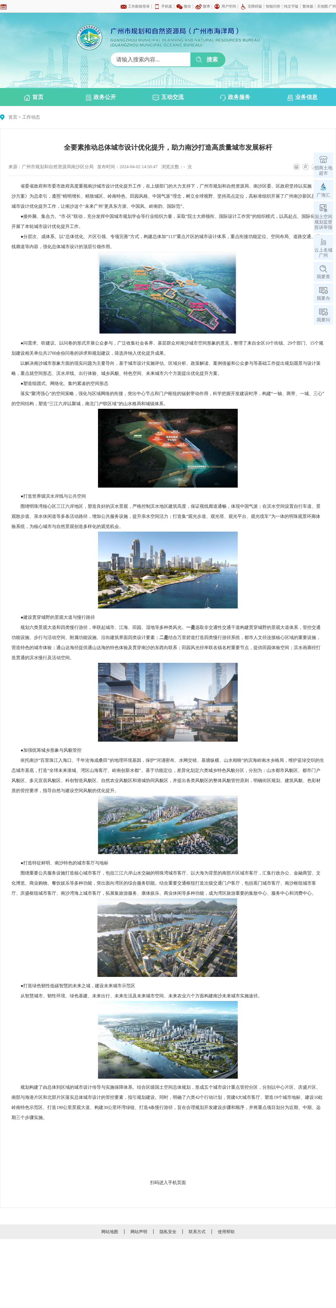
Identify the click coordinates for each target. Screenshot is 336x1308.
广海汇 (323, 195)
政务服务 (235, 97)
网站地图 (109, 1231)
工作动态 (31, 117)
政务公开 (101, 97)
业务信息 (303, 97)
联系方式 (197, 1231)
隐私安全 (168, 1231)
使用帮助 (226, 1231)
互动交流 (168, 97)
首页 (33, 97)
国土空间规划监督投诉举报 (323, 222)
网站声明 (138, 1231)
